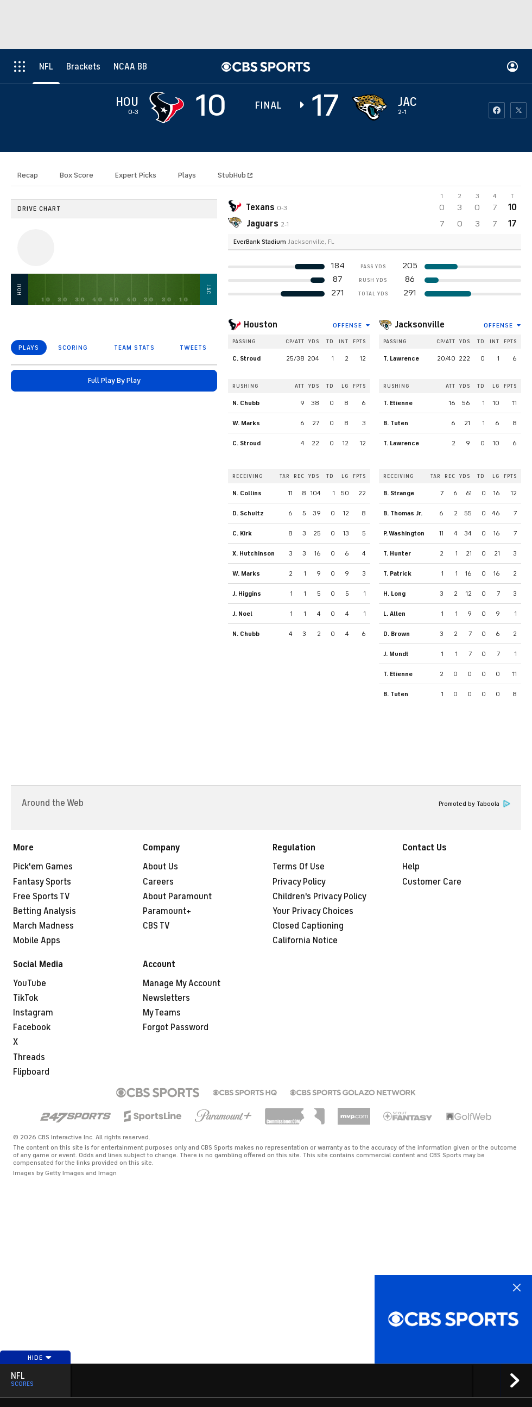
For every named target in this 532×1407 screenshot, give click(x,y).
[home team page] (369, 108)
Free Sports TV (41, 896)
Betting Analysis (44, 911)
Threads (29, 1057)
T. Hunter (397, 553)
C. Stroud (246, 358)
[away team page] (166, 108)
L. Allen (394, 613)
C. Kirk (242, 533)
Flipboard (31, 1072)
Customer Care (431, 881)
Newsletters (166, 998)
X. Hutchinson (253, 553)
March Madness (43, 925)
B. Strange (398, 493)
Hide (40, 1357)
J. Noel (242, 613)
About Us (160, 866)
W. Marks (246, 423)
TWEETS (193, 347)
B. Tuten (395, 423)
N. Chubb (245, 403)
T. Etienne (398, 403)
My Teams (162, 1012)
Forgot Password (175, 1027)
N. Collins (247, 493)
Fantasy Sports (42, 881)
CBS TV (156, 925)
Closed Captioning (308, 925)
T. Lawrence (401, 358)
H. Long (394, 593)
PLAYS (28, 347)
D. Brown (396, 634)
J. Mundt (396, 654)
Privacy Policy (299, 881)
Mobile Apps (36, 940)
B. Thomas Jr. (402, 513)
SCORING (73, 347)
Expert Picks (135, 175)
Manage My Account (181, 983)
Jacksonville (420, 324)
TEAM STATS (134, 347)
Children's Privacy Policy (319, 896)
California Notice (305, 940)
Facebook (31, 1027)
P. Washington (404, 533)
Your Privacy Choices (313, 911)
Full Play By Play (114, 380)
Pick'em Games (43, 866)
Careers (158, 881)
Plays (187, 175)
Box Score (76, 175)
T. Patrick (397, 573)
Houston (260, 324)
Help (411, 866)
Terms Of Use (299, 866)
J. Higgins (246, 593)
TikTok (25, 998)
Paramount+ (167, 911)
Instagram (33, 1012)
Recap (27, 175)
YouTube (29, 983)
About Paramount (177, 896)
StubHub (235, 175)
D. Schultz (248, 513)
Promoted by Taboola (474, 803)
